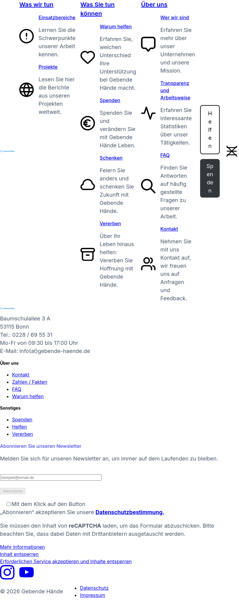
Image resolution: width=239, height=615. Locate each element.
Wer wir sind (174, 17)
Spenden (110, 100)
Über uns (154, 4)
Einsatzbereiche (57, 17)
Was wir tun (36, 4)
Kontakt (169, 229)
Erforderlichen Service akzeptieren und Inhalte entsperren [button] (66, 561)
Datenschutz (94, 588)
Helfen (210, 129)
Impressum (92, 595)
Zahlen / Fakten (29, 382)
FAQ (165, 155)
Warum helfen (116, 26)
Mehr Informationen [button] (22, 547)
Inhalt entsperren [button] (19, 554)
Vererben (110, 223)
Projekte (48, 67)
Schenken (111, 158)
